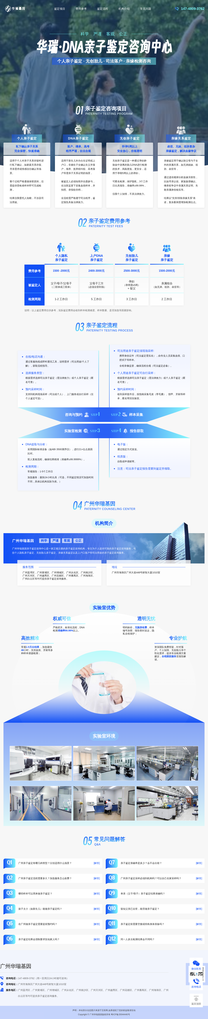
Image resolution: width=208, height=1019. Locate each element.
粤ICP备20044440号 (120, 1014)
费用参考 (81, 8)
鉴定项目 (59, 8)
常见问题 (145, 8)
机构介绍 (124, 8)
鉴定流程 (102, 8)
